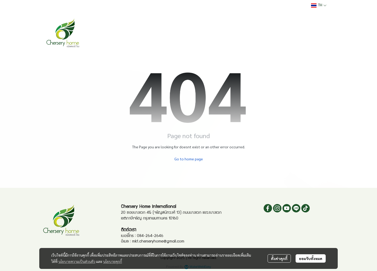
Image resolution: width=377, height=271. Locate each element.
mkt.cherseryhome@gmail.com (158, 242)
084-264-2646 (150, 236)
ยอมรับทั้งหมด (310, 258)
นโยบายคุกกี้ (112, 261)
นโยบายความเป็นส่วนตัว (76, 261)
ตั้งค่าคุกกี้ (279, 258)
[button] (319, 5)
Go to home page (188, 158)
